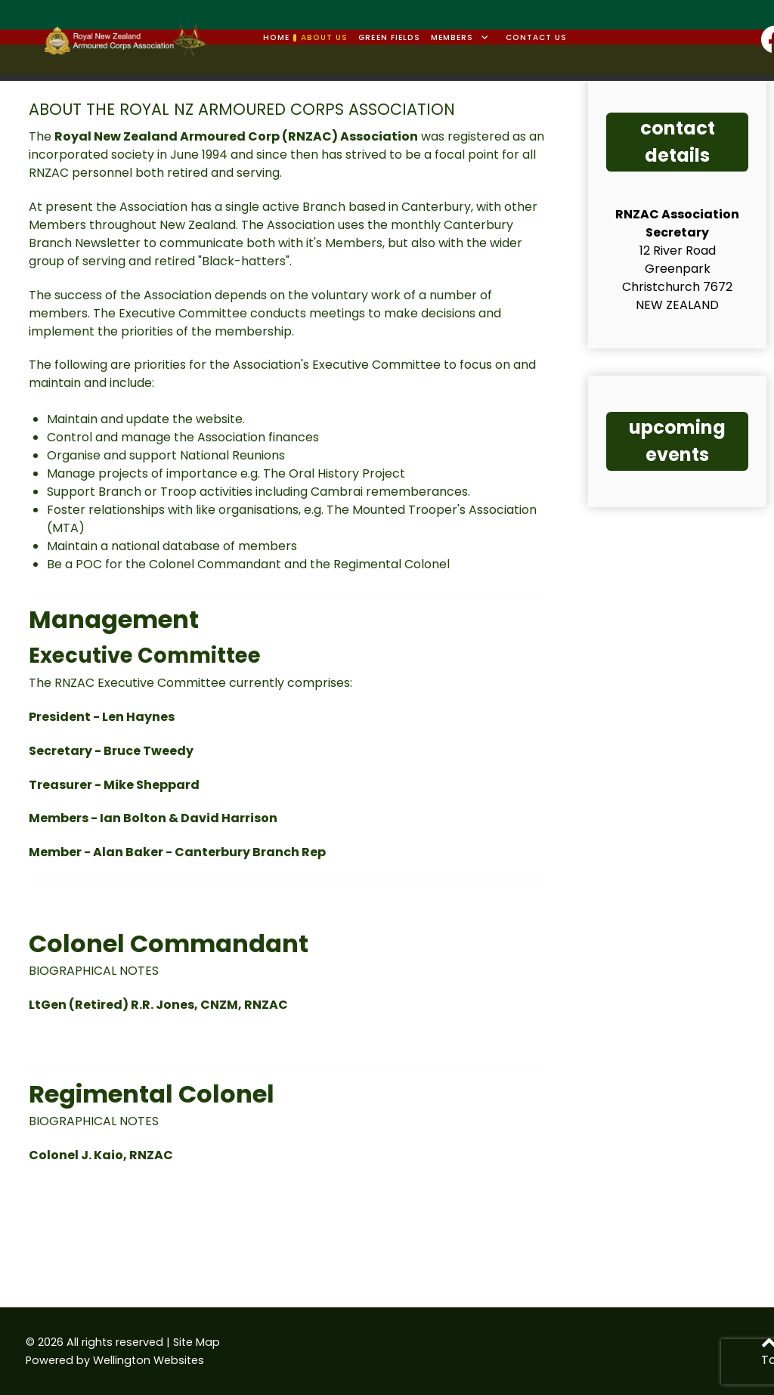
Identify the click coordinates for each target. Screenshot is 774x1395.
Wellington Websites (148, 1360)
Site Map (196, 1342)
